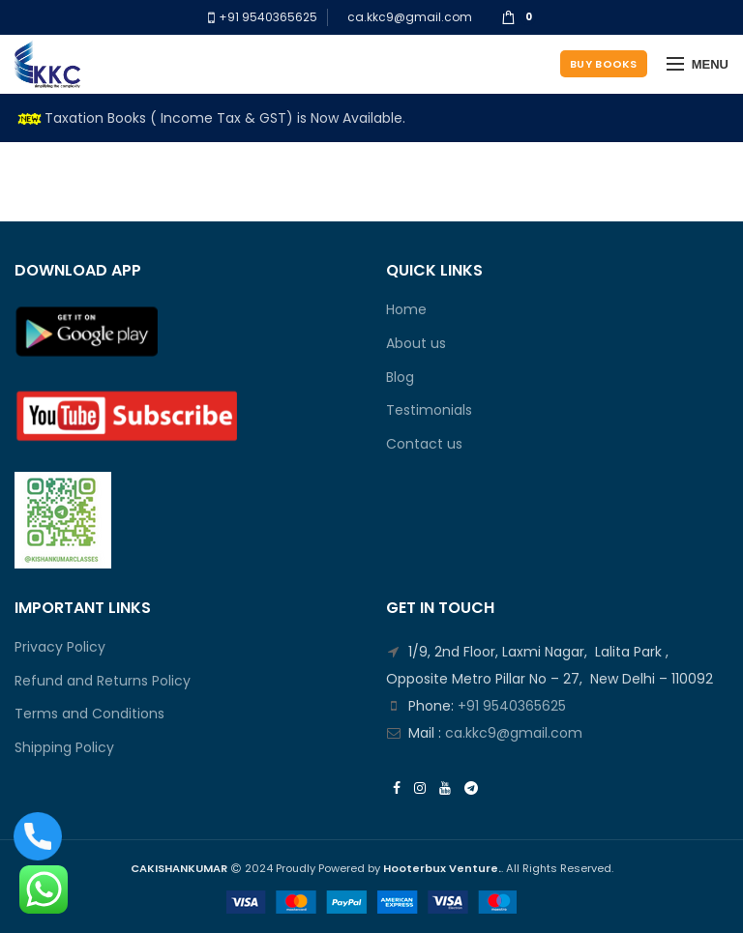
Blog (400, 377)
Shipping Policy (64, 748)
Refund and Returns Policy (103, 681)
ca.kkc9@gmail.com (409, 17)
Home (406, 310)
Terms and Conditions (89, 714)
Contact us (424, 444)
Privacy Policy (60, 647)
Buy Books (604, 64)
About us (416, 344)
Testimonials (429, 410)
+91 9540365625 (266, 17)
